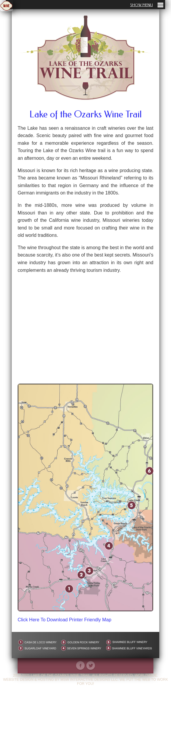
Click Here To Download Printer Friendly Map (64, 619)
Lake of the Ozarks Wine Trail (85, 114)
